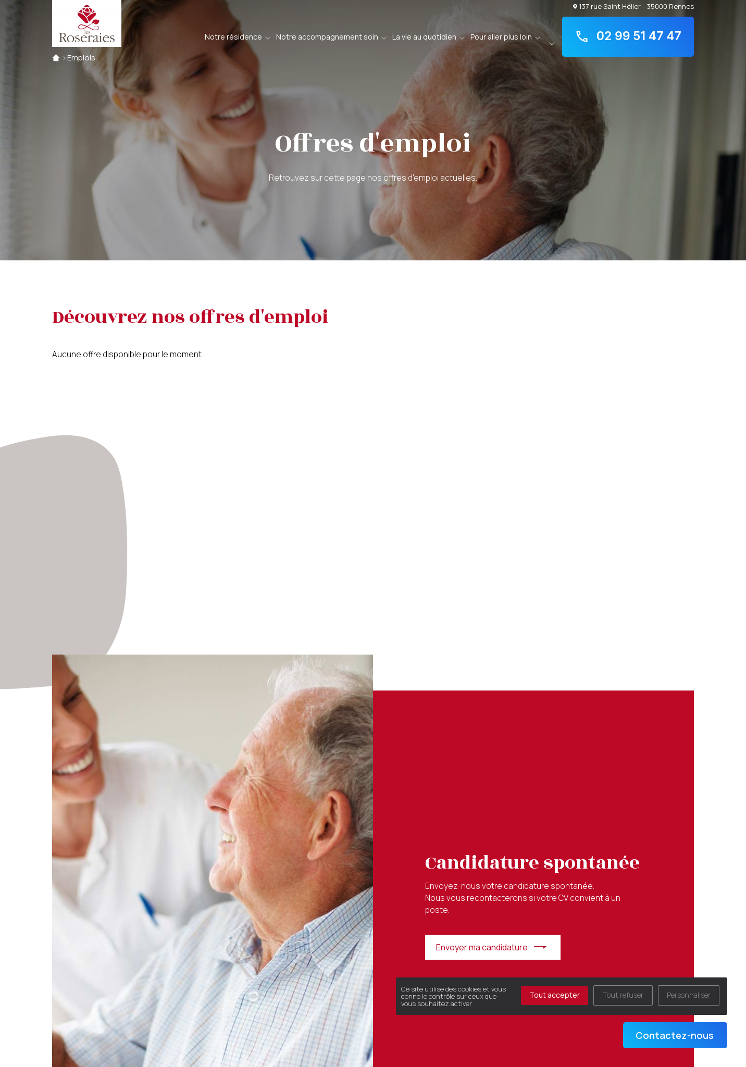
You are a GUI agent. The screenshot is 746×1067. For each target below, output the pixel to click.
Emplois (81, 57)
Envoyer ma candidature (482, 947)
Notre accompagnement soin (327, 37)
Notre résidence (233, 37)
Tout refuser (623, 995)
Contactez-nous (675, 1035)
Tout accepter (554, 995)
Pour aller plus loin (501, 37)
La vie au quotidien (424, 37)
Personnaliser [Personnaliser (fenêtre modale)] (689, 995)
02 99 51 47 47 (628, 36)
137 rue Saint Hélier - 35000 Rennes (633, 6)
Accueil (56, 57)
